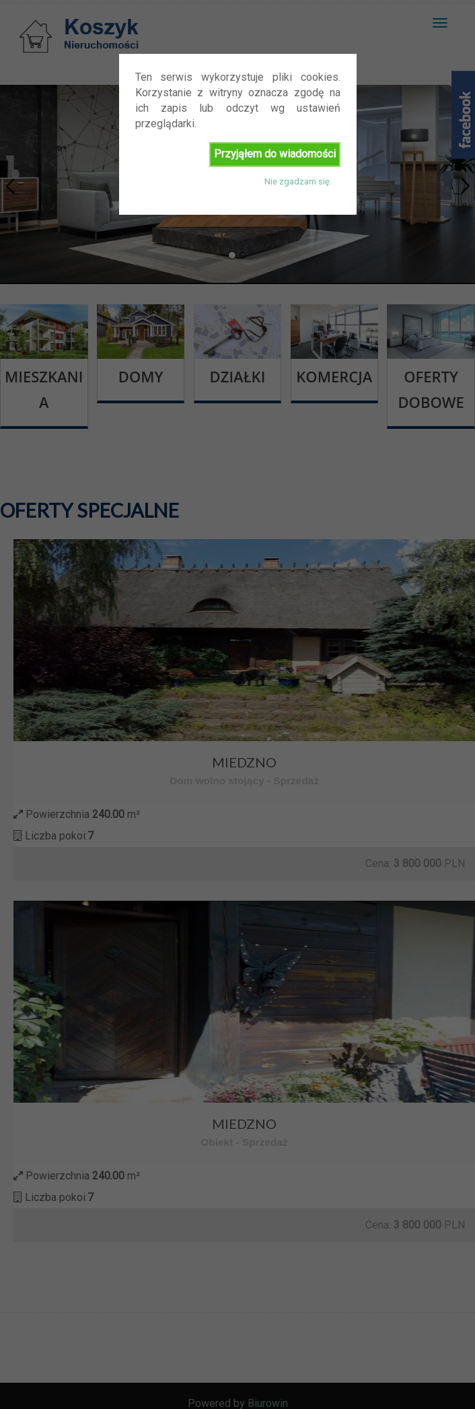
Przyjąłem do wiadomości (275, 153)
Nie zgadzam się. (298, 181)
